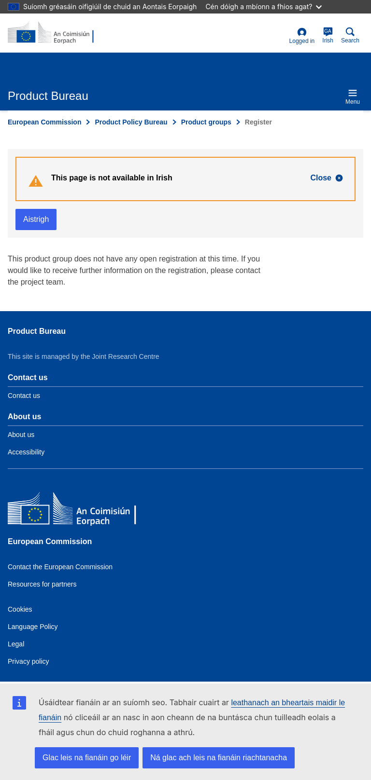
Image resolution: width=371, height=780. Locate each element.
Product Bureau (37, 331)
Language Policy (33, 626)
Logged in (302, 35)
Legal (16, 644)
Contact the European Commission (60, 567)
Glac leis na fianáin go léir (87, 757)
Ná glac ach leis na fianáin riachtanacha (218, 757)
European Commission (44, 122)
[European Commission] (78, 510)
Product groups (206, 122)
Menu (352, 96)
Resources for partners (42, 584)
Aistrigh (36, 219)
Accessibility (26, 452)
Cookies (20, 609)
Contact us (24, 395)
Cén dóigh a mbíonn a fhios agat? (263, 6)
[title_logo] (54, 32)
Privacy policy (28, 661)
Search (350, 35)
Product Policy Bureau (131, 122)
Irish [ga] (327, 35)
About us (21, 434)
